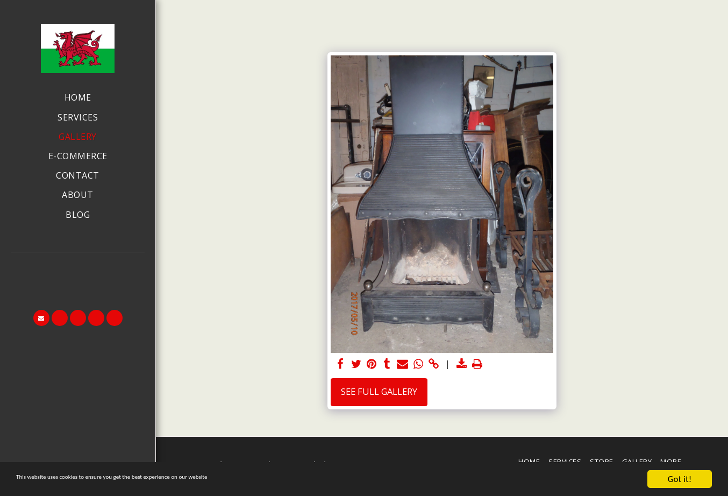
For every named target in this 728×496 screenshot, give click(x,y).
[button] (78, 267)
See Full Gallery (379, 391)
